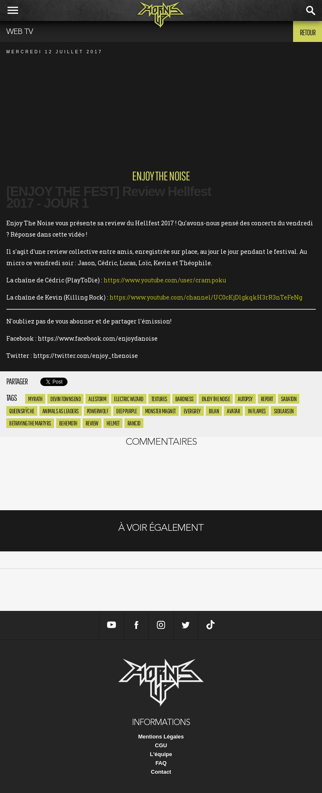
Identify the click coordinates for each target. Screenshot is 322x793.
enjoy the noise (216, 398)
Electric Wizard (128, 398)
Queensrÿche (21, 411)
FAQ (161, 763)
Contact (161, 772)
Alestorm (97, 398)
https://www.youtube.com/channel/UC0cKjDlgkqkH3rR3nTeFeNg (205, 297)
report (267, 398)
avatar (233, 411)
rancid (133, 423)
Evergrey (192, 411)
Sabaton (289, 398)
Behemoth (68, 423)
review (92, 423)
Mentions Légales (161, 736)
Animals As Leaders (60, 411)
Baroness (184, 398)
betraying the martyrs (30, 423)
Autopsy (245, 398)
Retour (307, 32)
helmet (112, 423)
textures (159, 398)
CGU (161, 745)
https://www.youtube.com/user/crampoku (165, 280)
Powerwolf (98, 411)
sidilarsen (284, 411)
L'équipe (161, 754)
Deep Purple (126, 411)
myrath (35, 398)
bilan (214, 411)
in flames (257, 411)
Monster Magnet (160, 411)
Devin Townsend (65, 398)
